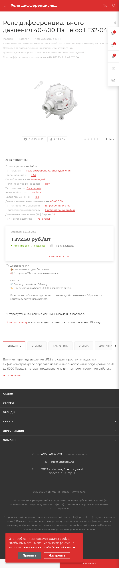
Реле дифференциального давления (48, 170)
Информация (13, 430)
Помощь (10, 440)
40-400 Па (56, 201)
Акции (8, 393)
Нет (47, 183)
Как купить (60, 346)
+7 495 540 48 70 (49, 454)
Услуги (8, 402)
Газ (37, 196)
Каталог (9, 421)
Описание (14, 346)
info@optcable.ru (62, 461)
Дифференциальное (57, 205)
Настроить (57, 555)
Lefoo (110, 139)
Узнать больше (63, 547)
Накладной (38, 179)
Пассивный (34, 188)
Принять (29, 555)
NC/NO (36, 192)
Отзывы (37, 346)
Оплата (84, 346)
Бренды (9, 412)
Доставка (105, 346)
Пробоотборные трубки (60, 209)
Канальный (44, 218)
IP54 (33, 174)
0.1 (53, 214)
